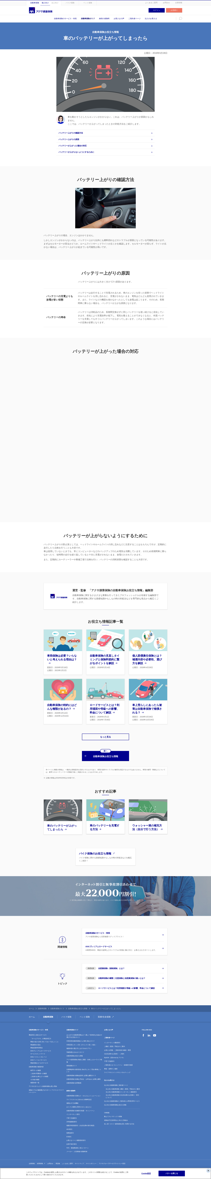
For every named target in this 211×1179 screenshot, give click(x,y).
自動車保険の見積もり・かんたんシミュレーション (83, 1091)
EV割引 (68, 1132)
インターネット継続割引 (112, 1038)
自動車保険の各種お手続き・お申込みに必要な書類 (83, 1075)
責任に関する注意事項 (67, 1164)
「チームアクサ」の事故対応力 (40, 1034)
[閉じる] (208, 1170)
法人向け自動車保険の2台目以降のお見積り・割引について (122, 1092)
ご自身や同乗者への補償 (38, 1069)
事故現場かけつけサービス (39, 1059)
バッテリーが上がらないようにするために (76, 152)
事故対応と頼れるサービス (38, 1031)
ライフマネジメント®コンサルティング (117, 1068)
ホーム (31, 1005)
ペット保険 (87, 3)
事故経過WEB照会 (36, 1043)
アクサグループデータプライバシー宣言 (112, 1159)
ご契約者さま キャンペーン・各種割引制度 (118, 1061)
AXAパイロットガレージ (38, 1053)
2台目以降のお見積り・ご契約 (114, 1050)
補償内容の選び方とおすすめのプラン (79, 1044)
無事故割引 (70, 1129)
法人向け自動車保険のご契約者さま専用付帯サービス (122, 1097)
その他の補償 (34, 1075)
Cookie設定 (146, 1173)
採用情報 (40, 1159)
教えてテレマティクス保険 (113, 1112)
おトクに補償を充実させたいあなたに (79, 1103)
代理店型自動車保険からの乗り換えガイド (80, 1037)
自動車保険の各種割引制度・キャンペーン (80, 1106)
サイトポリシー (91, 1159)
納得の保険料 (104, 19)
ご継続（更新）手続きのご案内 (114, 1042)
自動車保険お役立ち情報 (77, 1005)
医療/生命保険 (104, 1013)
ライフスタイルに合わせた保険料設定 (79, 1095)
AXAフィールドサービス (38, 1056)
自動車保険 (34, 3)
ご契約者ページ (134, 19)
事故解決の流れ (35, 1041)
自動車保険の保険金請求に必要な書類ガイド (81, 1071)
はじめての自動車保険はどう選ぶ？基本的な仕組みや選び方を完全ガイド (84, 1032)
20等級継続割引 (71, 1117)
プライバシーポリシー (36, 1164)
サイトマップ (79, 1159)
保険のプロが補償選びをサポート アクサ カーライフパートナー (46, 1087)
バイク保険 (70, 3)
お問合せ (166, 3)
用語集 (58, 1159)
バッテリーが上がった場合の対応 (72, 146)
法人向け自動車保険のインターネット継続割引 (121, 1088)
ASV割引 (69, 1125)
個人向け (45, 3)
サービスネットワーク (37, 1050)
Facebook (143, 1031)
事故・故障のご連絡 (110, 1065)
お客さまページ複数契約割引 (76, 1136)
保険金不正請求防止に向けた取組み (116, 1116)
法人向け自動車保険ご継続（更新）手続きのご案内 (123, 1085)
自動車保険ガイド (88, 19)
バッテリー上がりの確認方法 (70, 133)
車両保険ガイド (71, 1061)
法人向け (54, 3)
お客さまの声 (119, 19)
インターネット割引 (73, 1110)
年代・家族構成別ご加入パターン (77, 1144)
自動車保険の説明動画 (73, 1079)
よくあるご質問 (151, 3)
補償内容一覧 (34, 1078)
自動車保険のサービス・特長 (65, 19)
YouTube (154, 1031)
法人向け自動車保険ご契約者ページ (116, 1081)
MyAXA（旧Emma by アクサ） (114, 1053)
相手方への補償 (35, 1066)
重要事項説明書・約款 (84, 1164)
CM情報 (106, 1108)
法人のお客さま (151, 19)
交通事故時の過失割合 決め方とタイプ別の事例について (83, 1067)
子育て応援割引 (71, 1114)
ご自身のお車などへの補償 (39, 1072)
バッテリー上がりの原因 (68, 139)
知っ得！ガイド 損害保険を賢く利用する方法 (119, 1120)
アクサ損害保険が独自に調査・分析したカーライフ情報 (84, 1057)
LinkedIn (148, 1031)
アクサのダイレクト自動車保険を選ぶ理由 (43, 1082)
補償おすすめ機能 (72, 1099)
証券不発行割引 (71, 1140)
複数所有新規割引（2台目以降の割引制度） (80, 1121)
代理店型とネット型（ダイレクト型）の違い (81, 1041)
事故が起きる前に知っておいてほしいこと (44, 1037)
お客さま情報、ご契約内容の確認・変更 (117, 1046)
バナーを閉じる (172, 1173)
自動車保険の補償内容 (36, 1062)
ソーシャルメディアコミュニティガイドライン (109, 1164)
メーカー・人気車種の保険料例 (76, 1147)
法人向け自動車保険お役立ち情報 (115, 1101)
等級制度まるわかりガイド (75, 1048)
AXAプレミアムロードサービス (40, 1047)
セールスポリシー (52, 1164)
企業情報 (178, 3)
